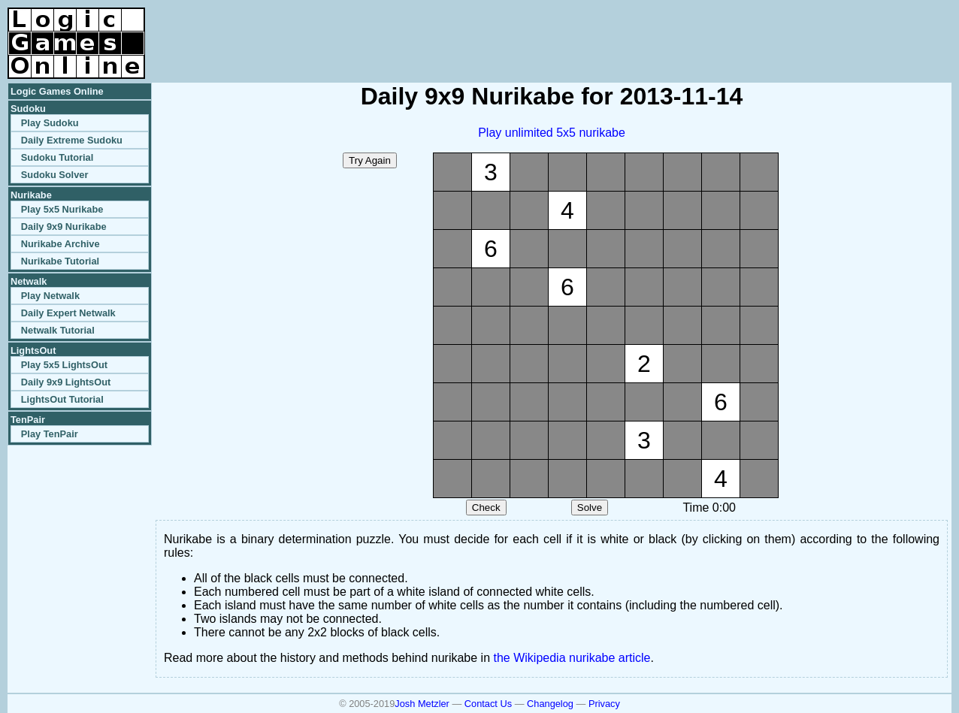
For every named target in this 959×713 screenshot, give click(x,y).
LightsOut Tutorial (62, 399)
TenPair (28, 419)
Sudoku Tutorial (57, 157)
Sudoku (28, 108)
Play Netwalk (50, 295)
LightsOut (33, 350)
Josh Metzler (422, 703)
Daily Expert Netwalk (68, 313)
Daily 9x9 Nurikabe (64, 226)
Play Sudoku (50, 122)
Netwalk (29, 281)
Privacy (604, 703)
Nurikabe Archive (60, 243)
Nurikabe (31, 195)
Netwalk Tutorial (58, 330)
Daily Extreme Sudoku (72, 140)
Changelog (550, 703)
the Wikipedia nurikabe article (572, 657)
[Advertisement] (775, 30)
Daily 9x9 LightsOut (65, 382)
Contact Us (488, 703)
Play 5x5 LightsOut (64, 364)
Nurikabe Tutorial (60, 261)
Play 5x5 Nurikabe (62, 209)
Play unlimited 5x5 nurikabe (551, 132)
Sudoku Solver (55, 174)
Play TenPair (49, 434)
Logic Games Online (57, 91)
